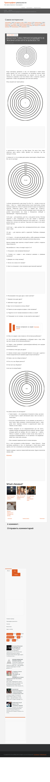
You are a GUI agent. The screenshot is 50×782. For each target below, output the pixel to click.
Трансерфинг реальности (11, 621)
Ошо (8, 640)
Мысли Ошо (9, 626)
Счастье (8, 624)
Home (5, 10)
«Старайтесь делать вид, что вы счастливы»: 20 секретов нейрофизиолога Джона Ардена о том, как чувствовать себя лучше (15, 676)
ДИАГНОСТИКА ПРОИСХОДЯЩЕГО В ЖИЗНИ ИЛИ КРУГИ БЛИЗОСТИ (20, 11)
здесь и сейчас (23, 25)
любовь (14, 23)
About (8, 570)
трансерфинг (8, 22)
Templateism (36, 754)
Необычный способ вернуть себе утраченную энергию (17, 704)
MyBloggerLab (43, 754)
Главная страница (26, 518)
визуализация (15, 26)
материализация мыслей (25, 23)
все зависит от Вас (19, 22)
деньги (13, 640)
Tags (15, 571)
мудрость (7, 23)
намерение (24, 26)
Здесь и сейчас (9, 629)
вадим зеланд (38, 22)
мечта (36, 25)
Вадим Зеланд (37, 7)
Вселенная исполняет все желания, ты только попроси (17, 647)
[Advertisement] (26, 137)
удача (30, 25)
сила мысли (37, 23)
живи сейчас (14, 25)
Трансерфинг (29, 7)
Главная (23, 7)
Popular (16, 574)
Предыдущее (42, 518)
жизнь (10, 10)
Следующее (10, 518)
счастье (29, 22)
